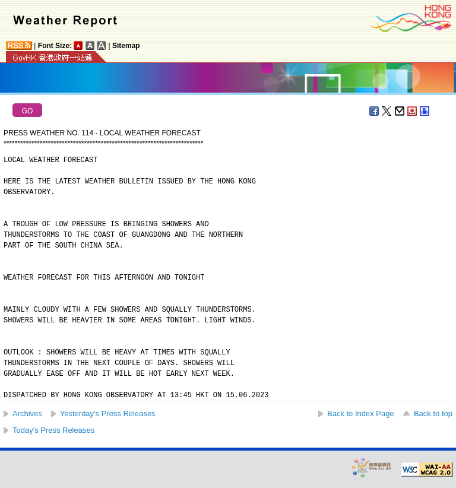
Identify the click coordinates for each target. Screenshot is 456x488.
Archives (27, 413)
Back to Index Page (360, 413)
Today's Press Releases (53, 430)
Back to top (433, 413)
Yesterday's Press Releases (108, 413)
